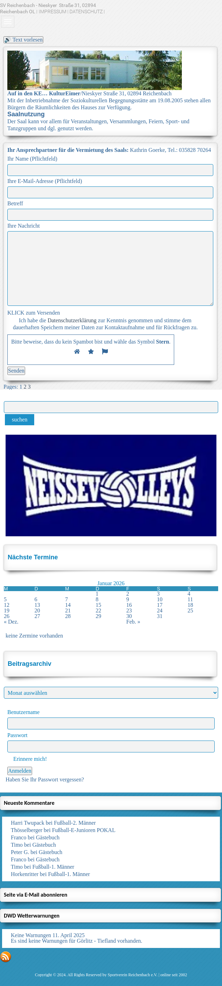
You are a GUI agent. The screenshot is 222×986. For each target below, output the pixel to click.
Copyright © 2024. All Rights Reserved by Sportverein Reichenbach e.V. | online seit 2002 (111, 974)
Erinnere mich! (27, 759)
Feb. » (133, 622)
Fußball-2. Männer (75, 823)
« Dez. (11, 622)
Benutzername (23, 712)
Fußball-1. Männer (53, 867)
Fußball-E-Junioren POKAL (84, 830)
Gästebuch (48, 837)
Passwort (17, 735)
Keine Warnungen (31, 935)
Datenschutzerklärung (71, 320)
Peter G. (20, 852)
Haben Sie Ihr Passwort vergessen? (45, 779)
